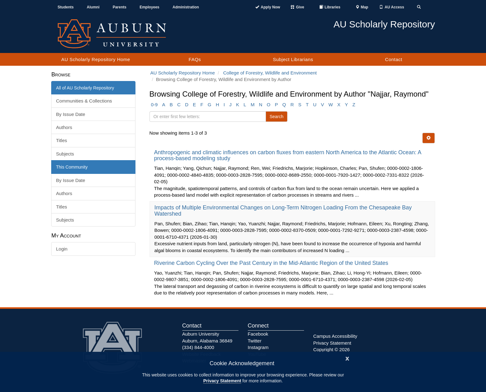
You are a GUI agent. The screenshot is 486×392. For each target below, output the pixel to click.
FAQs (195, 59)
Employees (149, 7)
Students (66, 7)
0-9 (154, 104)
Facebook (258, 334)
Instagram (258, 347)
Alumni (93, 7)
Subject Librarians (293, 59)
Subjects (65, 153)
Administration (186, 7)
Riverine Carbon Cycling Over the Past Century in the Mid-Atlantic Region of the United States (272, 263)
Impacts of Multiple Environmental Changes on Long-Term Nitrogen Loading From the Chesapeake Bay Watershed (283, 210)
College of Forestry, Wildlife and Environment (270, 72)
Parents (119, 7)
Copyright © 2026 (331, 349)
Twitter (255, 340)
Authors (64, 127)
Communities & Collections (84, 100)
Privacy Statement (222, 380)
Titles (61, 140)
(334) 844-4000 (198, 347)
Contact (393, 59)
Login (62, 248)
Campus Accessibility (335, 336)
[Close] (347, 358)
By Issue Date (70, 114)
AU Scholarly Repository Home (95, 59)
